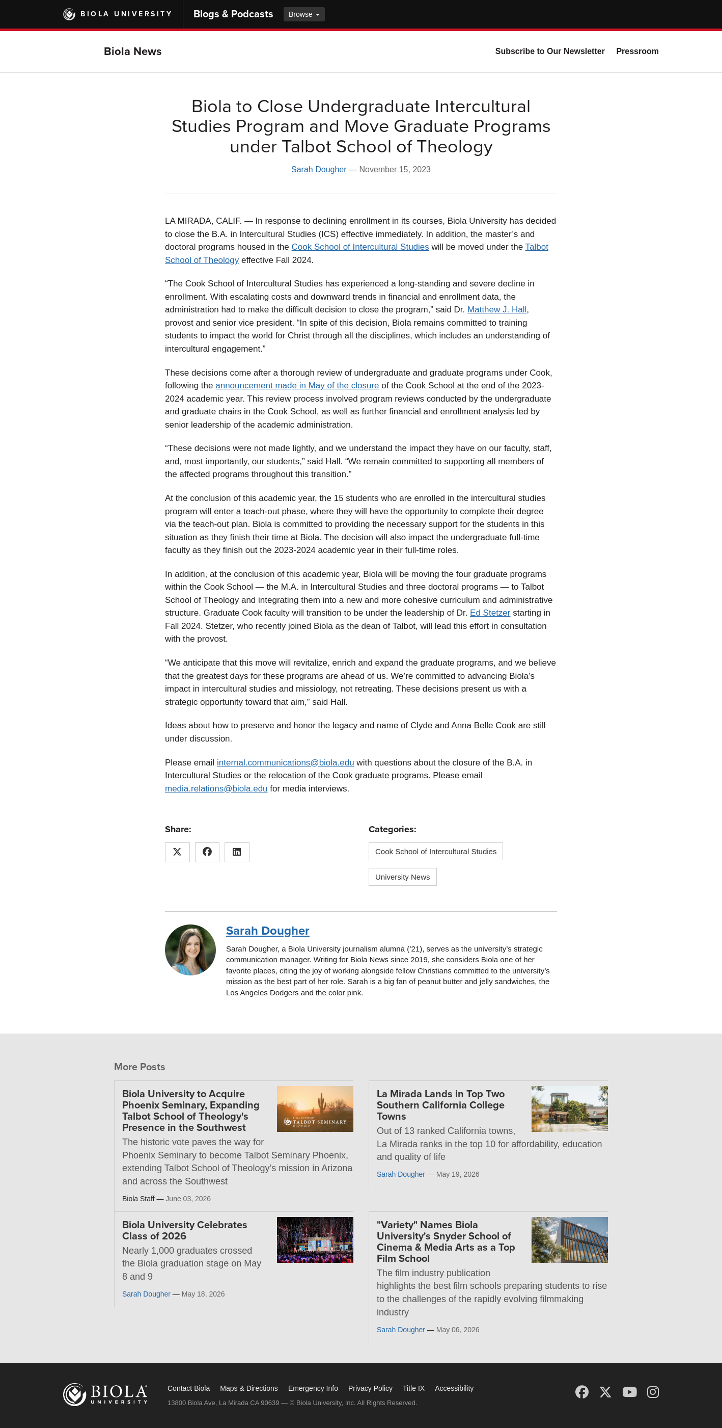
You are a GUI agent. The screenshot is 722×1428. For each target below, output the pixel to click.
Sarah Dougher (319, 169)
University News (402, 876)
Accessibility (454, 1388)
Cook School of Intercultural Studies (360, 247)
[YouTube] (629, 1392)
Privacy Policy (370, 1388)
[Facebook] (582, 1392)
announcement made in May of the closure (297, 385)
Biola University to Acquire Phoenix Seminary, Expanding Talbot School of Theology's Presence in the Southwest (191, 1111)
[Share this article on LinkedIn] (237, 852)
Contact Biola (189, 1388)
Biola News (133, 51)
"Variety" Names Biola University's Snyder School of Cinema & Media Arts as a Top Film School (446, 1242)
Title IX (414, 1388)
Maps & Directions (249, 1388)
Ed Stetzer (490, 613)
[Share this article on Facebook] (207, 852)
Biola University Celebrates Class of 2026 (184, 1230)
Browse (304, 14)
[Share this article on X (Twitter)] (177, 852)
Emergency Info (313, 1388)
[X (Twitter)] (605, 1392)
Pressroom (637, 51)
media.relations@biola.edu (216, 789)
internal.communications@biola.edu (285, 763)
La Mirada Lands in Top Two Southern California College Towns (441, 1105)
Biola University (126, 14)
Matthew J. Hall (496, 309)
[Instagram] (653, 1392)
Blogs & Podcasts (233, 14)
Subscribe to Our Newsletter (550, 51)
